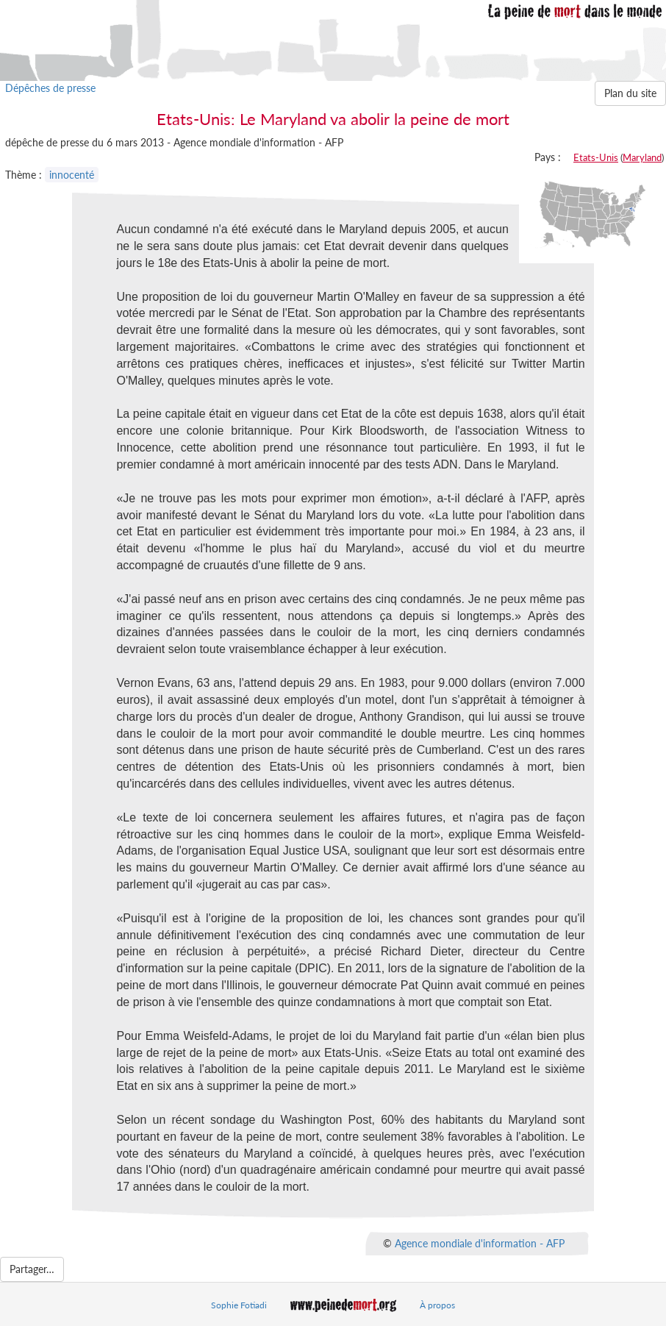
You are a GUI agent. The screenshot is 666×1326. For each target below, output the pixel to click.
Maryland (642, 157)
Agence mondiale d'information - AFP (480, 1243)
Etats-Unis (595, 157)
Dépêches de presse (50, 88)
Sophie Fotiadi (239, 1305)
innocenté (71, 174)
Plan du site (630, 93)
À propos (437, 1305)
